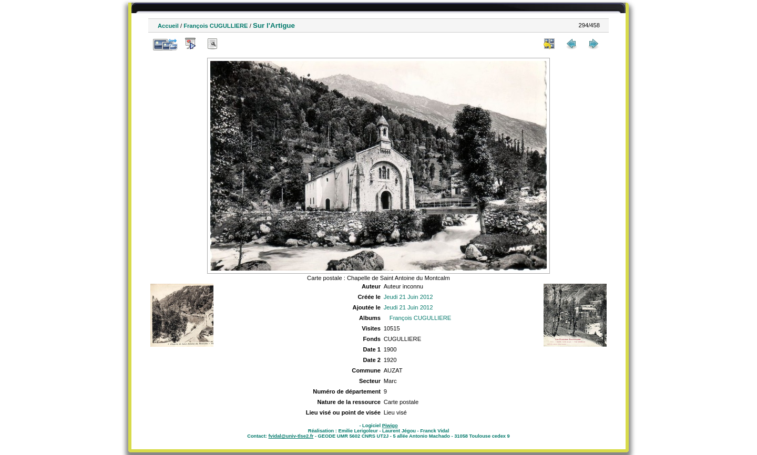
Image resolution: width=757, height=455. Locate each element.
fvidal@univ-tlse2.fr (290, 436)
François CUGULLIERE (215, 26)
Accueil (168, 26)
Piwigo (390, 425)
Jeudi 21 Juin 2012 (408, 297)
